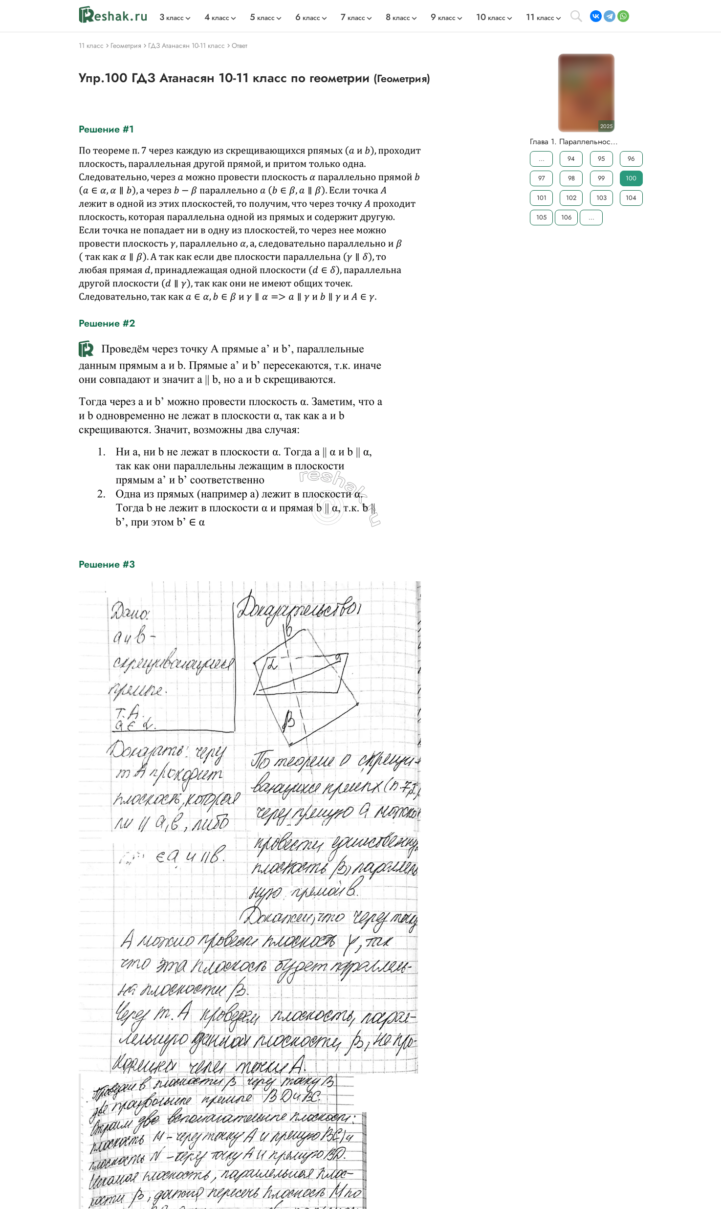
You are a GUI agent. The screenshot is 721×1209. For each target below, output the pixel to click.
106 (566, 217)
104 (631, 197)
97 (541, 178)
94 (571, 158)
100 (631, 178)
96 (631, 158)
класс (171, 17)
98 (571, 178)
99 (601, 178)
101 (541, 197)
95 (601, 158)
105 (541, 217)
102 (571, 197)
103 (601, 197)
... (541, 158)
